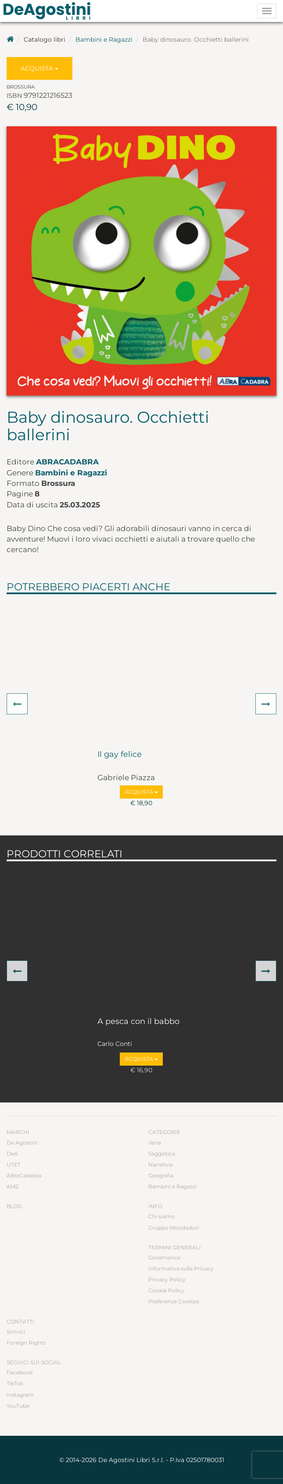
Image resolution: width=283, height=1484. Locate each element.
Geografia (160, 1175)
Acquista (39, 68)
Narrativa (160, 1164)
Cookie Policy (166, 1290)
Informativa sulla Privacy (181, 1268)
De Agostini (22, 1142)
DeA (12, 1153)
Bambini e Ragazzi (104, 39)
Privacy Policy (167, 1279)
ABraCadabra (67, 461)
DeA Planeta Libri (50, 11)
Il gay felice (119, 754)
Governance (164, 1257)
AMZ (13, 1186)
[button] (17, 703)
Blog (14, 1206)
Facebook (20, 1372)
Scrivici (16, 1331)
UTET (14, 1164)
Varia (154, 1142)
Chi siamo (161, 1216)
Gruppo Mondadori (173, 1227)
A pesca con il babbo (138, 1021)
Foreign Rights (26, 1342)
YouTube (18, 1405)
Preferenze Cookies (173, 1301)
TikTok (15, 1383)
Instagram (20, 1394)
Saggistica (161, 1153)
